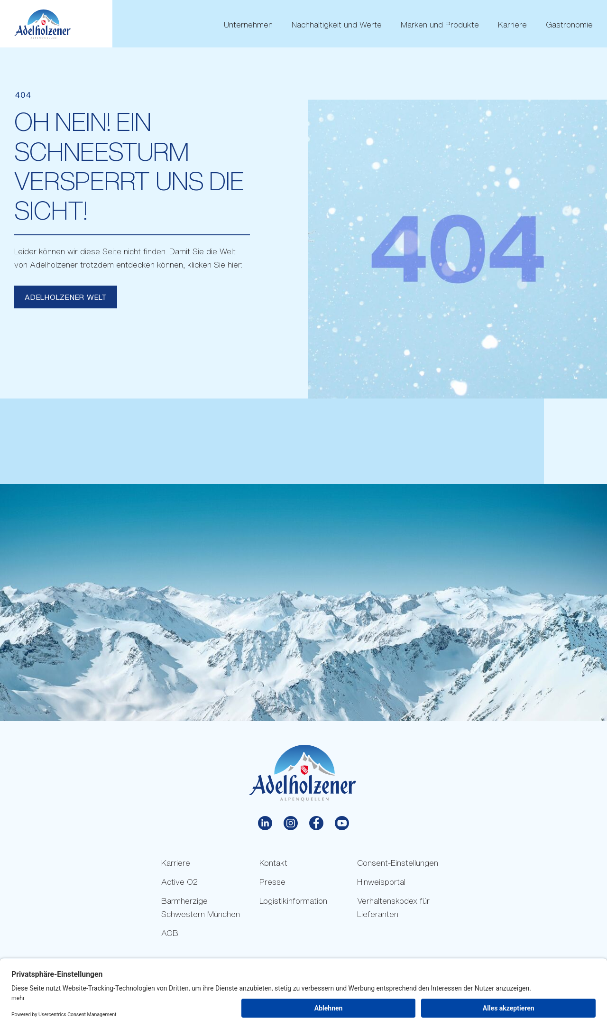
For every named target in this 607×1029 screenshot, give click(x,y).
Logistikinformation (293, 901)
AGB (169, 933)
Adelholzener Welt (66, 297)
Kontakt (273, 863)
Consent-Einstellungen (397, 863)
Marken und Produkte (440, 24)
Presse (272, 882)
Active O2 (179, 882)
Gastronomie (569, 24)
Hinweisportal (381, 882)
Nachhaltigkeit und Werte (337, 24)
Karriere (512, 24)
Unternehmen (248, 24)
